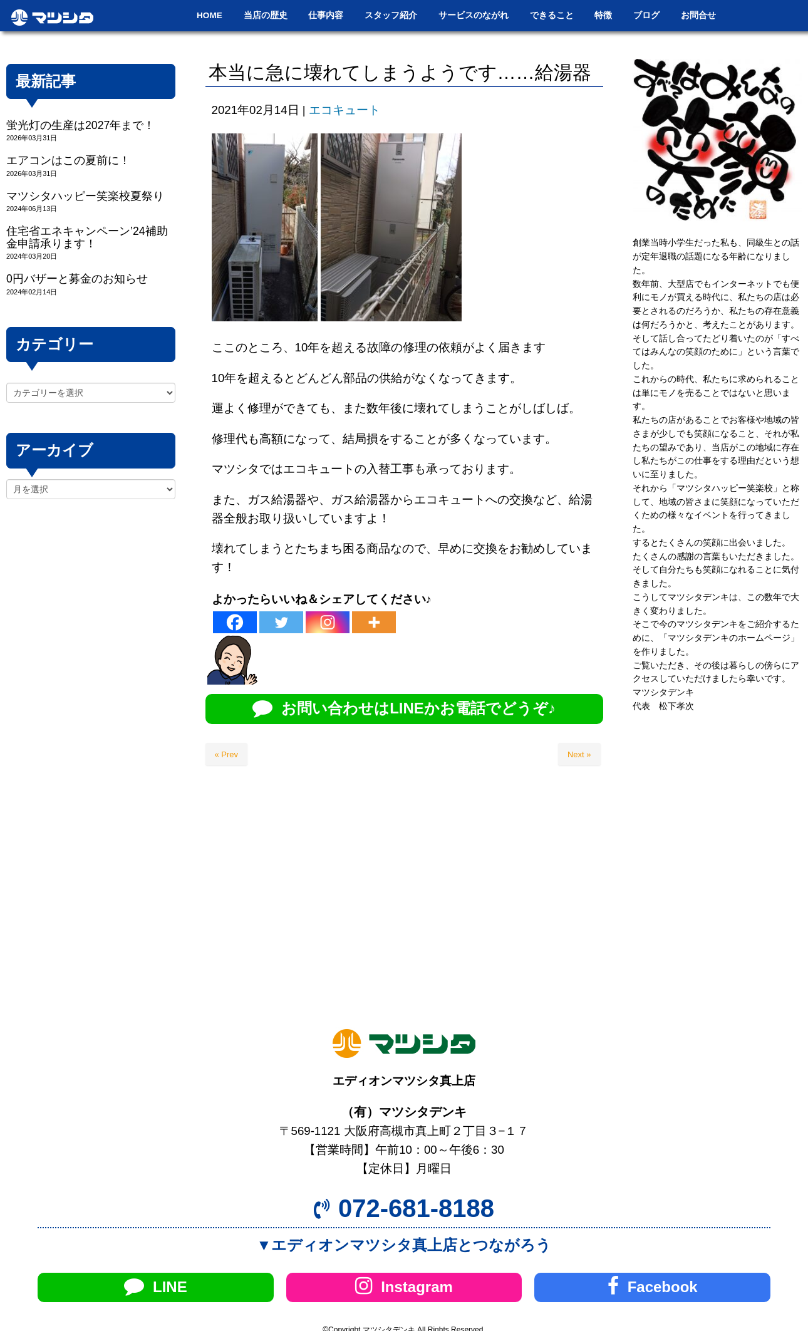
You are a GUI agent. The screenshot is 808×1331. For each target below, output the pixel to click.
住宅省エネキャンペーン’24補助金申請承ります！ (87, 237)
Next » (579, 754)
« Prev (227, 754)
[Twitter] (281, 622)
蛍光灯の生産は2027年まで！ (80, 125)
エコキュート (344, 110)
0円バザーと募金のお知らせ (77, 278)
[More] (374, 622)
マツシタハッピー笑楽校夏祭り (85, 196)
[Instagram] (328, 622)
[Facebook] (235, 622)
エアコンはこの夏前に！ (68, 160)
